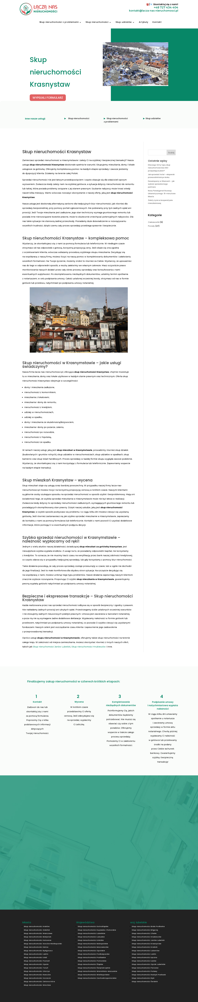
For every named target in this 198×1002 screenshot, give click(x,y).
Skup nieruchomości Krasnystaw (146, 943)
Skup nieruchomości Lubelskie (91, 933)
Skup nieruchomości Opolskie (91, 950)
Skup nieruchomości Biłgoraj (145, 930)
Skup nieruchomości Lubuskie (91, 937)
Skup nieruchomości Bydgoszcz (38, 950)
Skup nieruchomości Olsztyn (37, 971)
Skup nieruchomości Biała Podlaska (148, 926)
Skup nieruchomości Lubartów (145, 950)
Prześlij (137, 868)
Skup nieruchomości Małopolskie (93, 943)
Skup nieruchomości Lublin (36, 954)
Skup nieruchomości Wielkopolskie (94, 975)
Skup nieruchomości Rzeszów (37, 975)
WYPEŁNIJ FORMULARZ (47, 98)
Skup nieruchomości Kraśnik (144, 947)
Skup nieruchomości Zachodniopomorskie (97, 978)
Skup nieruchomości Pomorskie (92, 961)
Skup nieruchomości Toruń (36, 968)
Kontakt (157, 22)
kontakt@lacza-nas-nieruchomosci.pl (112, 878)
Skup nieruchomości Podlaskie (92, 957)
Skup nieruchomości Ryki (143, 978)
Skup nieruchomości (97, 22)
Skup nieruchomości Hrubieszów (88, 646)
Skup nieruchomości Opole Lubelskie (148, 964)
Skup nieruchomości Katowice (38, 940)
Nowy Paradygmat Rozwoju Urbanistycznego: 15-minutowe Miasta (162, 193)
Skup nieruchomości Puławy (144, 971)
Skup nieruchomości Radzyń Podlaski (149, 975)
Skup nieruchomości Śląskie (90, 964)
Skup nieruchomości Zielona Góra (39, 981)
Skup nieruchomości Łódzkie (91, 940)
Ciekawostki (153, 222)
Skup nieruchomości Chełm (144, 933)
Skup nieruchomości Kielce (36, 947)
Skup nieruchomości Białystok (37, 937)
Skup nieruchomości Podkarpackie (94, 954)
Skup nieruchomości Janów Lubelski (52, 646)
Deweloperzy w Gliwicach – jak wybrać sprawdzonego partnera (161, 184)
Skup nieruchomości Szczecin (37, 978)
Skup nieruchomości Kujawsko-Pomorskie (97, 930)
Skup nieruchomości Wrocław (37, 985)
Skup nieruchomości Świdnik (145, 981)
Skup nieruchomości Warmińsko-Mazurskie (97, 971)
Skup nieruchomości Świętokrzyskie (94, 968)
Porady (151, 226)
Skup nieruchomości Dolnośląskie (93, 926)
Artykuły (143, 22)
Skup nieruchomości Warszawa (38, 933)
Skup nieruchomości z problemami (59, 22)
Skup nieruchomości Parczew (145, 968)
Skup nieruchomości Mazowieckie (93, 947)
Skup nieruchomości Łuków (144, 961)
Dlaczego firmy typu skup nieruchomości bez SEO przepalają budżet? (159, 168)
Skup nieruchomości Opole (36, 964)
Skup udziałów (124, 22)
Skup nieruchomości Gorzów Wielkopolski (43, 943)
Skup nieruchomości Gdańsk (37, 930)
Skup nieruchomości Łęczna (144, 957)
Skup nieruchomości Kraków (37, 926)
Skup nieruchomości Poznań (37, 961)
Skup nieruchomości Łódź (35, 957)
